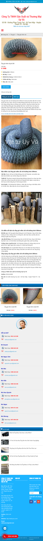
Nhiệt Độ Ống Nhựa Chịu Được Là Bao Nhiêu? (21, 433)
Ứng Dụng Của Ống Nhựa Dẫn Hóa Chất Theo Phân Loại (23, 448)
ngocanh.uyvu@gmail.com (12, 363)
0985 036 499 (14, 384)
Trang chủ (4, 34)
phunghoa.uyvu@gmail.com (12, 399)
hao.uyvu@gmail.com (10, 387)
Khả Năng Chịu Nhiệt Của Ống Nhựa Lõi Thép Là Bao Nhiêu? (24, 464)
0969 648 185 (14, 348)
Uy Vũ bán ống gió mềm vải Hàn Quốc (13, 113)
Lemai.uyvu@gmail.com (11, 375)
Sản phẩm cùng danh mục (10, 285)
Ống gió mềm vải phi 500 (10, 307)
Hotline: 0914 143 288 (14, 1)
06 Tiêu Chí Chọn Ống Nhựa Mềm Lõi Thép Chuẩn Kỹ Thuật (24, 456)
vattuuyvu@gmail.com (10, 339)
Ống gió (13, 34)
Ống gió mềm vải (21, 34)
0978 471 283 (14, 407)
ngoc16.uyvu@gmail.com (11, 411)
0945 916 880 (14, 360)
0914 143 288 (14, 336)
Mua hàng (6, 87)
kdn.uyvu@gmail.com (10, 423)
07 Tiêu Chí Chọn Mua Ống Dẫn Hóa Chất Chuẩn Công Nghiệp (24, 440)
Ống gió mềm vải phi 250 (33, 307)
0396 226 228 (14, 372)
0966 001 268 (14, 395)
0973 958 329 (14, 419)
